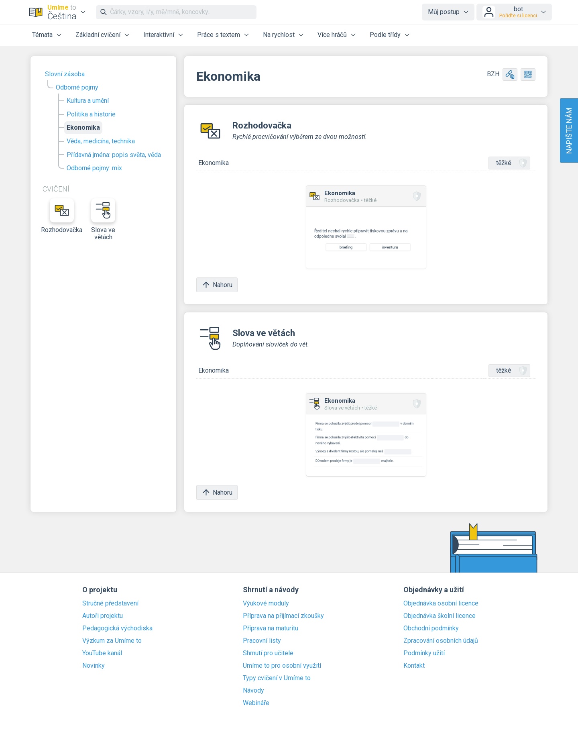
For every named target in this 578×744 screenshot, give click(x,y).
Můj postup (444, 12)
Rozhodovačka (62, 216)
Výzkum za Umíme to (112, 640)
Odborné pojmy (77, 87)
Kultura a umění (88, 100)
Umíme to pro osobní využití (282, 665)
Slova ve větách (103, 219)
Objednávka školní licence (439, 616)
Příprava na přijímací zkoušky (283, 616)
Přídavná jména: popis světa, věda (114, 155)
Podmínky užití (424, 653)
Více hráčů (332, 35)
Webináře (256, 703)
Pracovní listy (262, 640)
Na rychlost (279, 35)
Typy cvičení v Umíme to (277, 678)
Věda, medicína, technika (101, 141)
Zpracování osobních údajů (440, 640)
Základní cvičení (97, 35)
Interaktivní (158, 35)
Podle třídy (385, 35)
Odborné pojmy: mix (94, 168)
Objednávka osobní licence (440, 603)
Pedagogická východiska (117, 628)
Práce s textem (218, 35)
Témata (42, 35)
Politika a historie (91, 114)
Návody (253, 690)
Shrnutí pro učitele (268, 653)
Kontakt (414, 665)
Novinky (93, 665)
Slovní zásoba (65, 74)
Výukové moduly (266, 603)
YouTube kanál (102, 653)
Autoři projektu (102, 616)
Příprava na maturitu (270, 628)
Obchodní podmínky (431, 628)
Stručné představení (110, 603)
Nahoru (216, 284)
